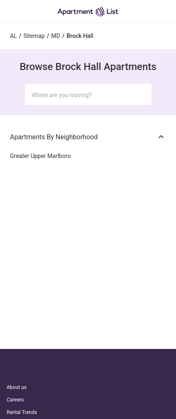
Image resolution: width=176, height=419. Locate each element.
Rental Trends (22, 412)
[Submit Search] (141, 94)
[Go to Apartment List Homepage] (88, 11)
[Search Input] (81, 95)
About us (17, 387)
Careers (15, 400)
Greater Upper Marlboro (40, 156)
